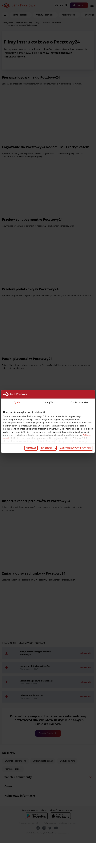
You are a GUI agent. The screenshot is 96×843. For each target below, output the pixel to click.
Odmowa (31, 448)
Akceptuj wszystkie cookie (76, 448)
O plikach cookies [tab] (79, 402)
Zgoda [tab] (17, 402)
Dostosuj (48, 448)
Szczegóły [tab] (48, 402)
